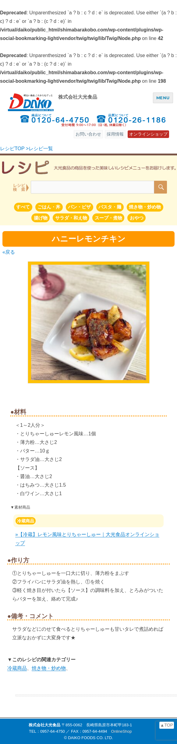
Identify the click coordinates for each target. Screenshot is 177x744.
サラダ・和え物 (71, 217)
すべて (23, 206)
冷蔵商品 (25, 520)
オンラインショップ (148, 134)
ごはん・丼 (48, 206)
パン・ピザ (79, 206)
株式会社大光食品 (77, 97)
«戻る (8, 252)
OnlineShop (121, 731)
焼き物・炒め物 (145, 206)
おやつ (136, 217)
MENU (163, 97)
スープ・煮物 (108, 217)
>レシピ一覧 (39, 148)
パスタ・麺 (109, 206)
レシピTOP (12, 148)
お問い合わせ (88, 134)
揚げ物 (41, 217)
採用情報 (115, 134)
